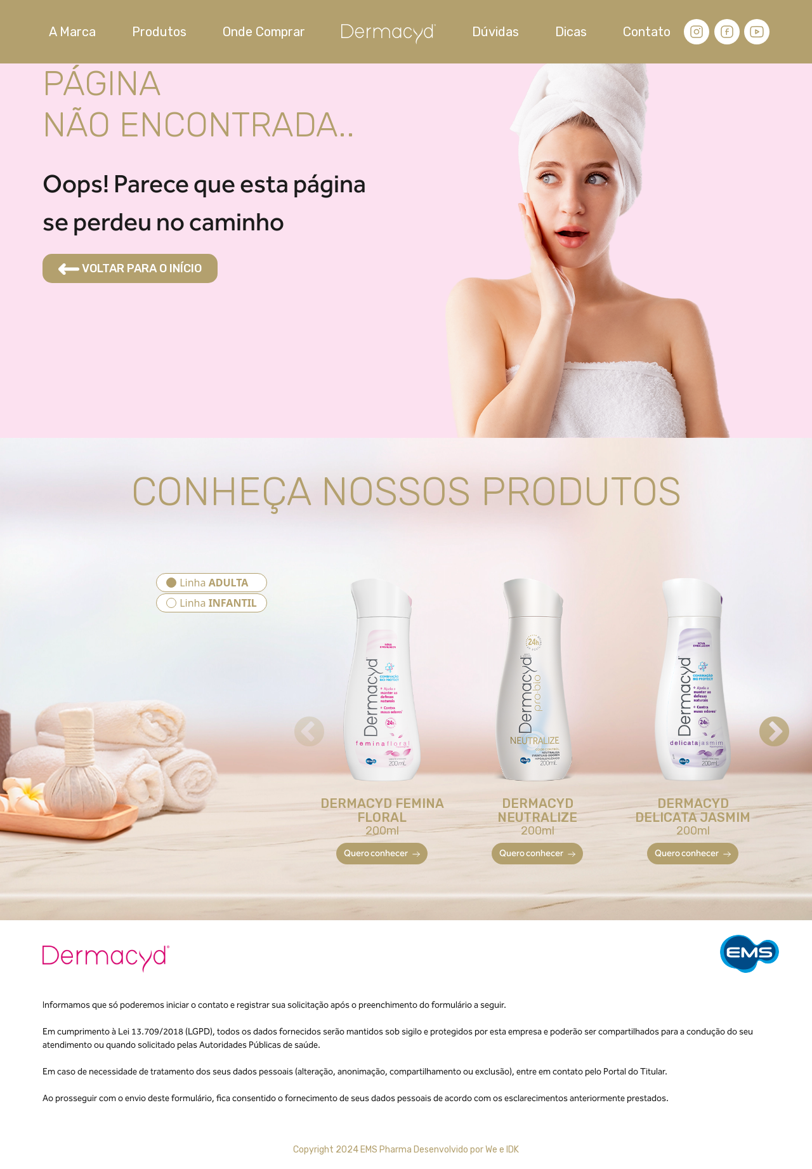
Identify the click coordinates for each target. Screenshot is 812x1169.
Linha (214, 583)
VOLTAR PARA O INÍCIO (130, 268)
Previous (298, 721)
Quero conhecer (382, 853)
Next (763, 721)
